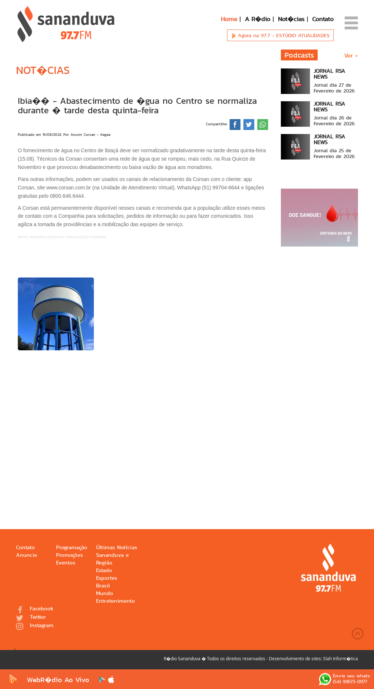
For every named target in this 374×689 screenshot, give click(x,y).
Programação (71, 547)
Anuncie (26, 555)
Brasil (103, 586)
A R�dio (257, 19)
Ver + (351, 55)
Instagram (34, 626)
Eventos (65, 563)
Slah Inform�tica (340, 658)
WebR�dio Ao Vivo (48, 680)
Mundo (104, 593)
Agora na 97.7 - (280, 35)
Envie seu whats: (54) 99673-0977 (344, 679)
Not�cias (291, 19)
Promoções (69, 555)
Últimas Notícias (116, 547)
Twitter (31, 617)
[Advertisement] (143, 429)
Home (229, 19)
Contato (323, 19)
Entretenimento (115, 601)
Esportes (106, 578)
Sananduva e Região (112, 559)
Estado (104, 570)
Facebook (34, 609)
